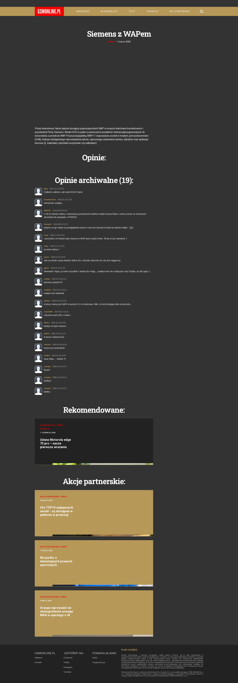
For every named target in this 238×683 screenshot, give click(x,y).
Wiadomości (82, 11)
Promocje (152, 11)
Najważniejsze (109, 11)
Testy (132, 11)
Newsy (111, 42)
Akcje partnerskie (179, 11)
